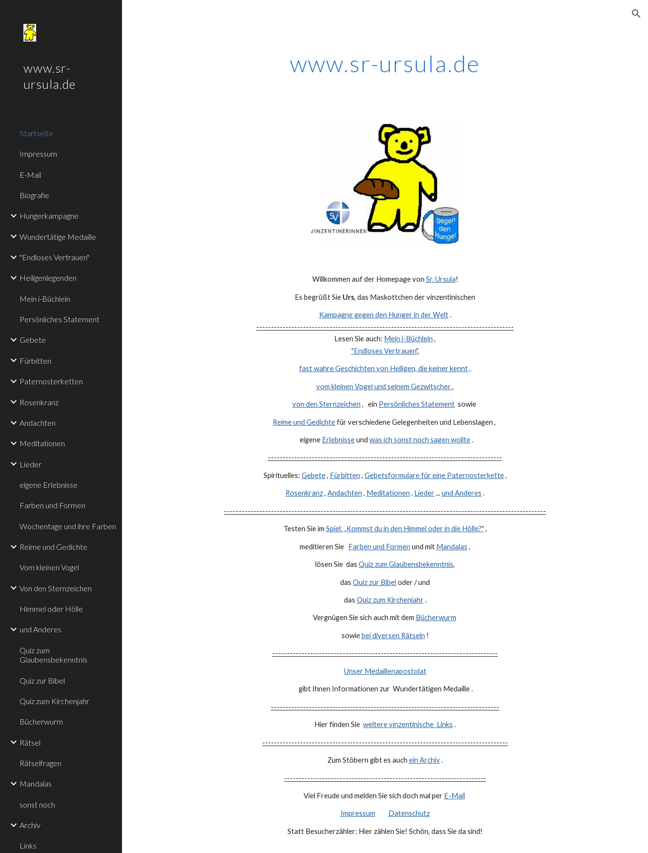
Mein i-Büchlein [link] (45, 298)
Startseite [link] (36, 133)
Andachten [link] (38, 422)
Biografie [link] (34, 195)
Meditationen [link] (42, 443)
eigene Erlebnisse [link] (49, 484)
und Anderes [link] (40, 629)
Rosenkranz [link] (39, 402)
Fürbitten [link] (35, 360)
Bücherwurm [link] (41, 721)
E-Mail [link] (30, 174)
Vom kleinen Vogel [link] (49, 567)
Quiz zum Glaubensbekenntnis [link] (53, 654)
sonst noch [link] (37, 804)
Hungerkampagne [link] (49, 215)
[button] (636, 13)
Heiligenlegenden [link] (48, 277)
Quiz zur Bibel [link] (42, 680)
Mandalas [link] (36, 783)
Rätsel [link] (30, 742)
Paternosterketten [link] (51, 381)
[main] (385, 61)
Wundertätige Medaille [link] (58, 236)
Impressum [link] (38, 153)
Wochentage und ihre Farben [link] (68, 526)
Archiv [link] (30, 825)
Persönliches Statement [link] (60, 319)
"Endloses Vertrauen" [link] (54, 257)
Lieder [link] (30, 464)
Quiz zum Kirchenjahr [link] (54, 701)
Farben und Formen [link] (52, 505)
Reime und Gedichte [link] (53, 546)
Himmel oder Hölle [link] (51, 608)
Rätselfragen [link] (40, 763)
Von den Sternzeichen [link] (56, 588)
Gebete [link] (33, 339)
